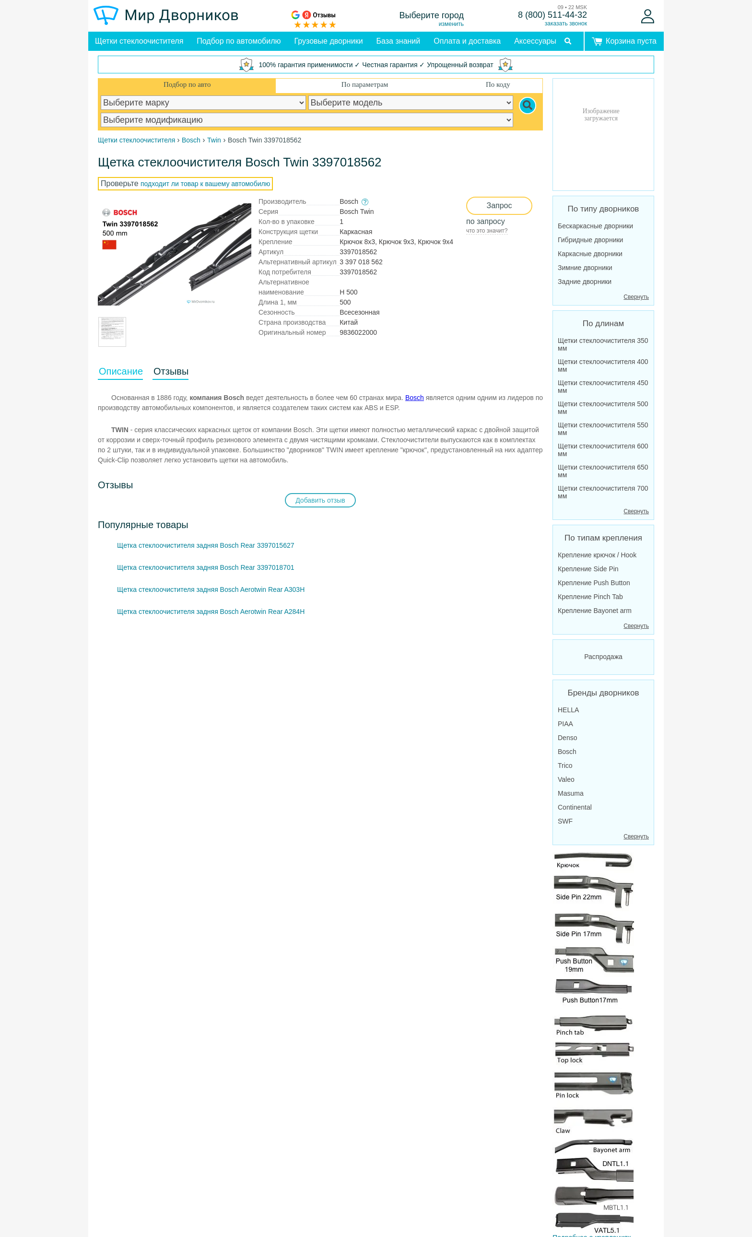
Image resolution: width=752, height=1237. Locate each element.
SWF (565, 821)
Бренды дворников (603, 692)
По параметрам (364, 84)
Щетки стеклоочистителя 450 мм (603, 386)
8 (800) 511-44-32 (552, 15)
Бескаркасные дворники (595, 226)
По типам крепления (603, 537)
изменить (451, 24)
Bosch (414, 397)
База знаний (398, 41)
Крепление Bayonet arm (595, 610)
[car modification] (307, 120)
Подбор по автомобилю (239, 41)
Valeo (566, 779)
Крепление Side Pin (588, 569)
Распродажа (603, 656)
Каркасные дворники (590, 254)
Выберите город (432, 15)
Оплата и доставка (467, 41)
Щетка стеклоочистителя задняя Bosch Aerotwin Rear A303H (211, 589)
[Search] (527, 105)
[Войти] (647, 16)
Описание (121, 371)
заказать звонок (566, 23)
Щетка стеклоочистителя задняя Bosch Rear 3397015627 (205, 545)
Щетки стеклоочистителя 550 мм (603, 428)
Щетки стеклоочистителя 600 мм (603, 450)
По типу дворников (603, 208)
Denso (567, 738)
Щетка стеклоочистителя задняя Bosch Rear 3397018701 (205, 567)
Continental (575, 807)
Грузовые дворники (328, 41)
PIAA (565, 724)
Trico (565, 765)
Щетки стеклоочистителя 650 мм (603, 471)
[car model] (411, 102)
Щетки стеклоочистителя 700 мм (603, 492)
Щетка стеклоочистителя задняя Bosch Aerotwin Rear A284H (211, 611)
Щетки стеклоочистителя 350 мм (603, 344)
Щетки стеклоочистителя (139, 41)
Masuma (571, 793)
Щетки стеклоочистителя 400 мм (603, 365)
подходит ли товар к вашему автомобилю (205, 184)
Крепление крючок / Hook (597, 555)
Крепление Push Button (594, 583)
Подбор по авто (187, 84)
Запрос (499, 205)
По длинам (603, 323)
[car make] (203, 102)
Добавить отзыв (320, 500)
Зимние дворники (585, 267)
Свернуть (636, 297)
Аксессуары (535, 41)
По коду (498, 84)
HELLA (568, 710)
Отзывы (170, 371)
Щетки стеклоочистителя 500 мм (603, 407)
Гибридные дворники (590, 240)
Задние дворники (584, 281)
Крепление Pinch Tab (590, 597)
